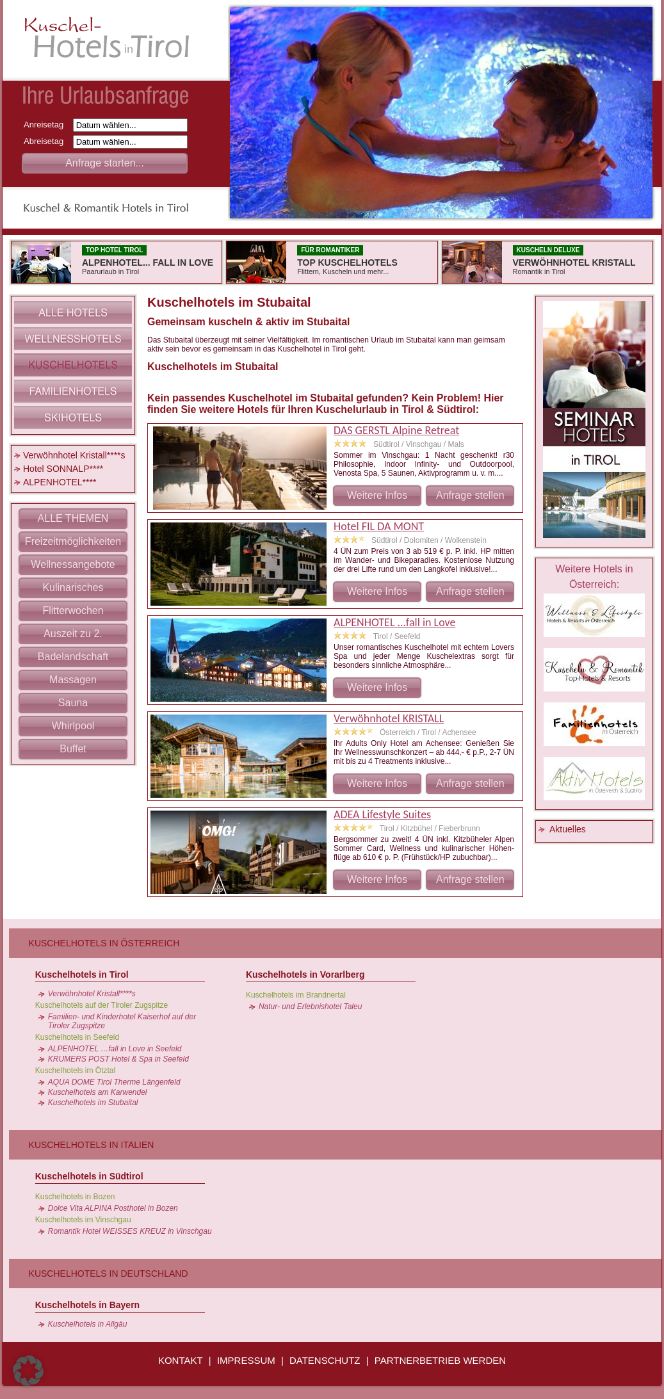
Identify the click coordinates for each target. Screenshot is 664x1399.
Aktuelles (567, 829)
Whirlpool (73, 725)
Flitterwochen (72, 610)
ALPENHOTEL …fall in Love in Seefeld (115, 1048)
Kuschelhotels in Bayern (87, 1305)
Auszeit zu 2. (73, 633)
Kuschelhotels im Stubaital (93, 1102)
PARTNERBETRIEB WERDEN (440, 1360)
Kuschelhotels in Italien (91, 1145)
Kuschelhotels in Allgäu (87, 1324)
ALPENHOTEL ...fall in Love (394, 622)
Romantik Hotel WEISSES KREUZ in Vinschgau (130, 1231)
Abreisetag (47, 141)
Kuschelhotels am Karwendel (97, 1092)
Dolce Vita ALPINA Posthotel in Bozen (113, 1208)
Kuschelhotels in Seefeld (77, 1037)
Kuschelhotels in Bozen (75, 1196)
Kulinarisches (72, 587)
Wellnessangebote (73, 564)
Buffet (73, 748)
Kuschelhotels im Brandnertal (296, 995)
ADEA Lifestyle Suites (382, 814)
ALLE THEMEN (73, 518)
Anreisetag (47, 124)
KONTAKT (180, 1360)
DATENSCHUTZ (324, 1360)
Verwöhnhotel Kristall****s (74, 455)
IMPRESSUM (246, 1360)
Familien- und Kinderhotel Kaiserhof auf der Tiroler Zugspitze (122, 1021)
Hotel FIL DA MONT (379, 526)
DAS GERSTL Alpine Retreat (396, 430)
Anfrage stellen (470, 495)
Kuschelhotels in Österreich (104, 943)
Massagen (73, 679)
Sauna (73, 702)
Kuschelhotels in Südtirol (89, 1176)
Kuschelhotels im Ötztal (75, 1070)
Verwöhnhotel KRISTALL (389, 718)
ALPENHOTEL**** (59, 482)
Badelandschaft (73, 656)
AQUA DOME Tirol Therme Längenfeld (114, 1082)
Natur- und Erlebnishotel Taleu (310, 1006)
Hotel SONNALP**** (63, 469)
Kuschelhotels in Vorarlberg (305, 974)
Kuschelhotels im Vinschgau (83, 1219)
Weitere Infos (377, 495)
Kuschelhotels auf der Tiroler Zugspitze (101, 1005)
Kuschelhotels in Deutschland (108, 1273)
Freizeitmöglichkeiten (73, 541)
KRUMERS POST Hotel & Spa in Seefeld (118, 1059)
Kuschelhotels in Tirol (82, 974)
